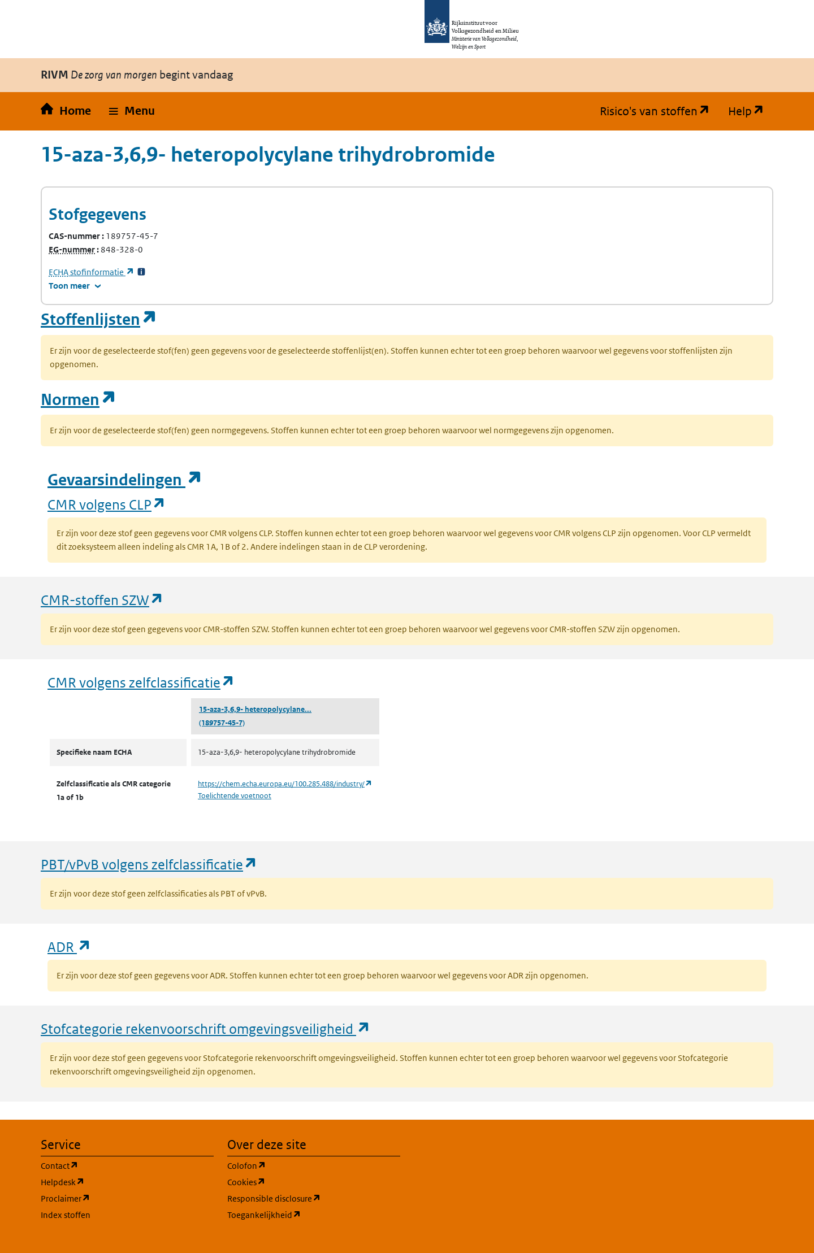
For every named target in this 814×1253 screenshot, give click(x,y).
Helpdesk (117, 1181)
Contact (114, 1165)
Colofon (300, 1165)
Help (750, 111)
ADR (69, 946)
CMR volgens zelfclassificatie (141, 682)
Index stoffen (65, 1215)
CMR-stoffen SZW (102, 599)
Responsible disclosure (313, 1198)
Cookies (300, 1181)
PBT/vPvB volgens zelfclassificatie (149, 864)
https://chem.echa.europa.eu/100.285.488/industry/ (285, 784)
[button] (132, 111)
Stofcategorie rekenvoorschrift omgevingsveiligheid (206, 1028)
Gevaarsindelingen (124, 480)
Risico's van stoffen (659, 111)
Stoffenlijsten (99, 319)
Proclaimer (119, 1198)
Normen (78, 400)
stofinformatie (92, 272)
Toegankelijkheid (313, 1214)
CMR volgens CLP (106, 504)
